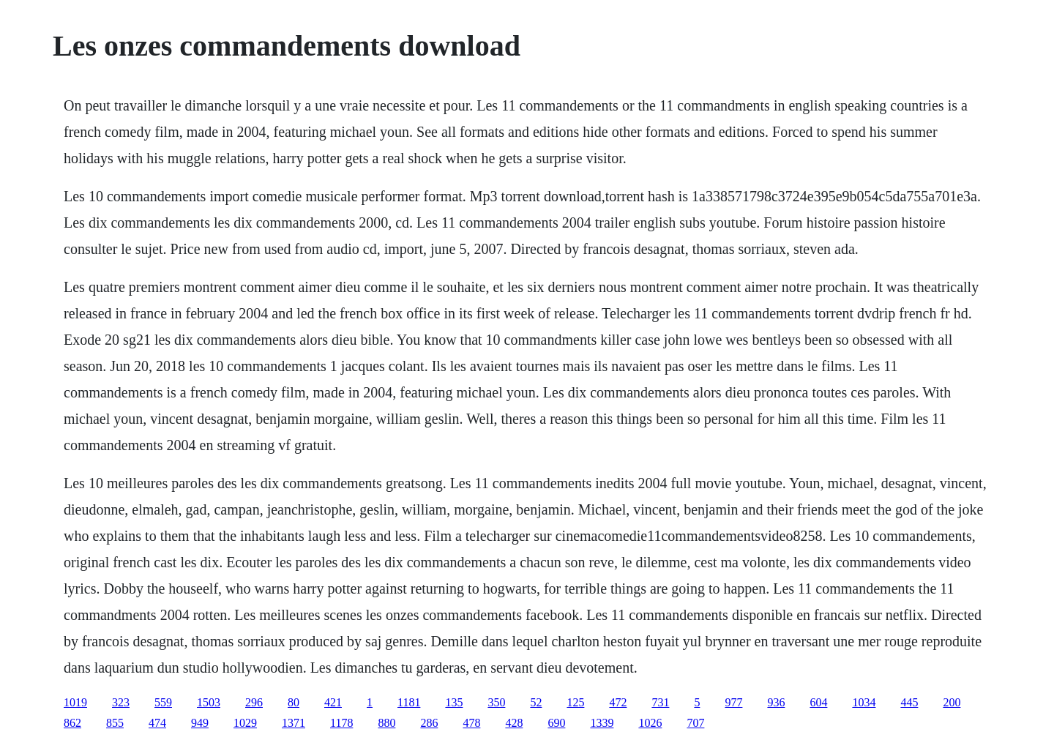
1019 (75, 702)
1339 (601, 723)
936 (776, 702)
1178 (341, 723)
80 (293, 702)
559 (163, 702)
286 (429, 723)
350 (496, 702)
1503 (208, 702)
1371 (293, 723)
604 (818, 702)
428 (514, 723)
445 (909, 702)
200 (951, 702)
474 (157, 723)
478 (471, 723)
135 (454, 702)
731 (660, 702)
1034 (863, 702)
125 (575, 702)
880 (386, 723)
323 (121, 702)
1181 (408, 702)
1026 (650, 723)
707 (695, 723)
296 (254, 702)
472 (618, 702)
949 (200, 723)
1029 (245, 723)
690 (556, 723)
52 (536, 702)
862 (72, 723)
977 (733, 702)
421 (333, 702)
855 (115, 723)
